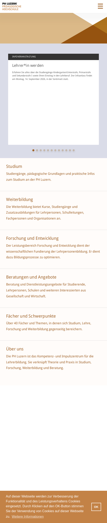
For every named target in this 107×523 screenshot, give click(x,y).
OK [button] (96, 507)
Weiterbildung (19, 199)
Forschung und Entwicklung (32, 238)
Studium (14, 166)
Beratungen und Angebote (31, 277)
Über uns (15, 349)
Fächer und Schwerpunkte (31, 316)
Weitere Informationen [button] (28, 516)
